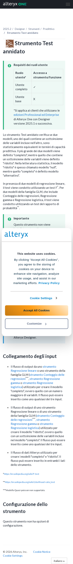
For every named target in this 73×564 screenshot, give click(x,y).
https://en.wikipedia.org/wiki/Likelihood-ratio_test (30, 482)
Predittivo (49, 28)
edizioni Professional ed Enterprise (36, 114)
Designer (20, 28)
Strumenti (34, 28)
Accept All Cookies (36, 310)
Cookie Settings (41, 298)
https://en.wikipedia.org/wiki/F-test (21, 474)
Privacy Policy (49, 283)
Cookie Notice (41, 551)
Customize (36, 323)
